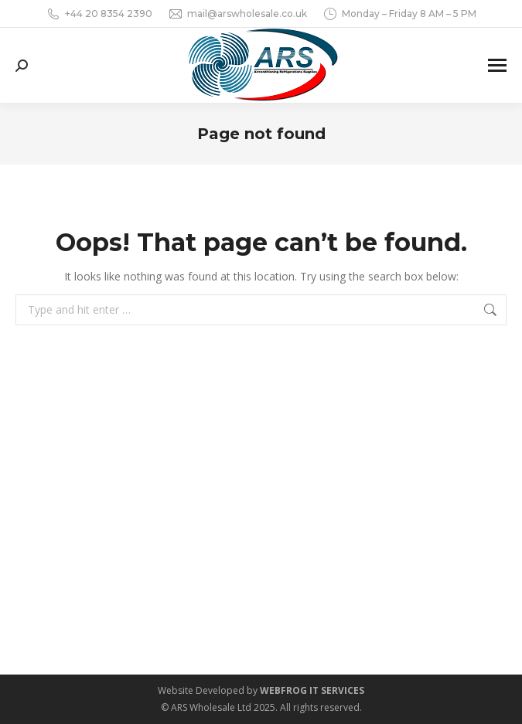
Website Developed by (261, 690)
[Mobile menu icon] (497, 65)
